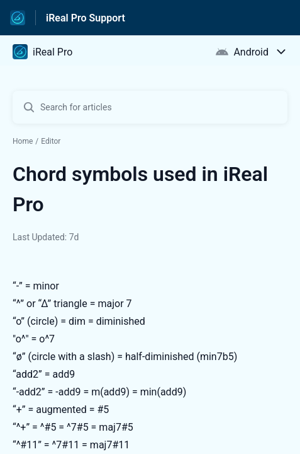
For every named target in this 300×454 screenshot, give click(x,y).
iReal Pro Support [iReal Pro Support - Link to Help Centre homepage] (85, 18)
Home (23, 141)
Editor (50, 141)
